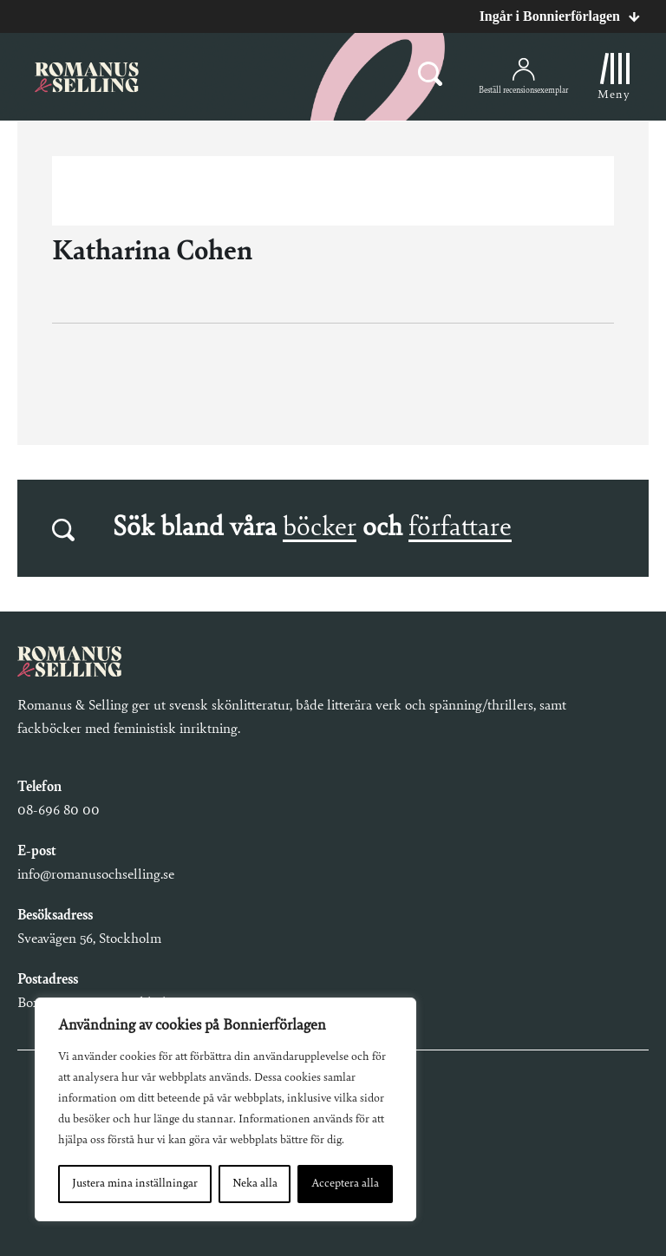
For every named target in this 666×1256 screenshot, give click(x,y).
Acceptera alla (345, 1184)
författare (460, 528)
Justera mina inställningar (135, 1184)
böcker (319, 528)
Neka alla (255, 1184)
